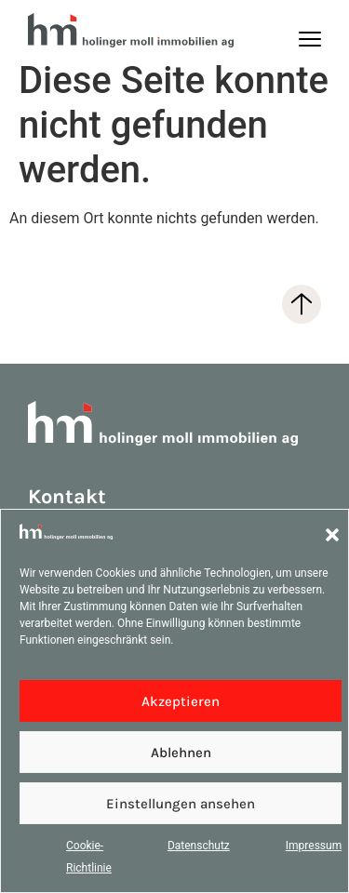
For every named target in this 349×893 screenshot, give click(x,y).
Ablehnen (181, 752)
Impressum (314, 845)
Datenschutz (199, 845)
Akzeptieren (180, 701)
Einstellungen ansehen (180, 803)
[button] (332, 535)
